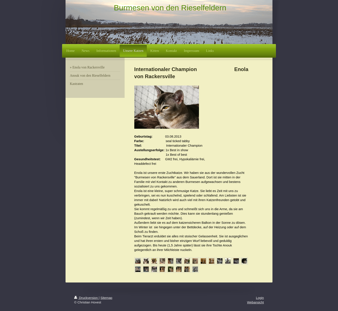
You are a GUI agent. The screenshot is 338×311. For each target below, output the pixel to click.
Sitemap (106, 298)
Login (260, 298)
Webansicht (255, 302)
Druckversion (86, 298)
